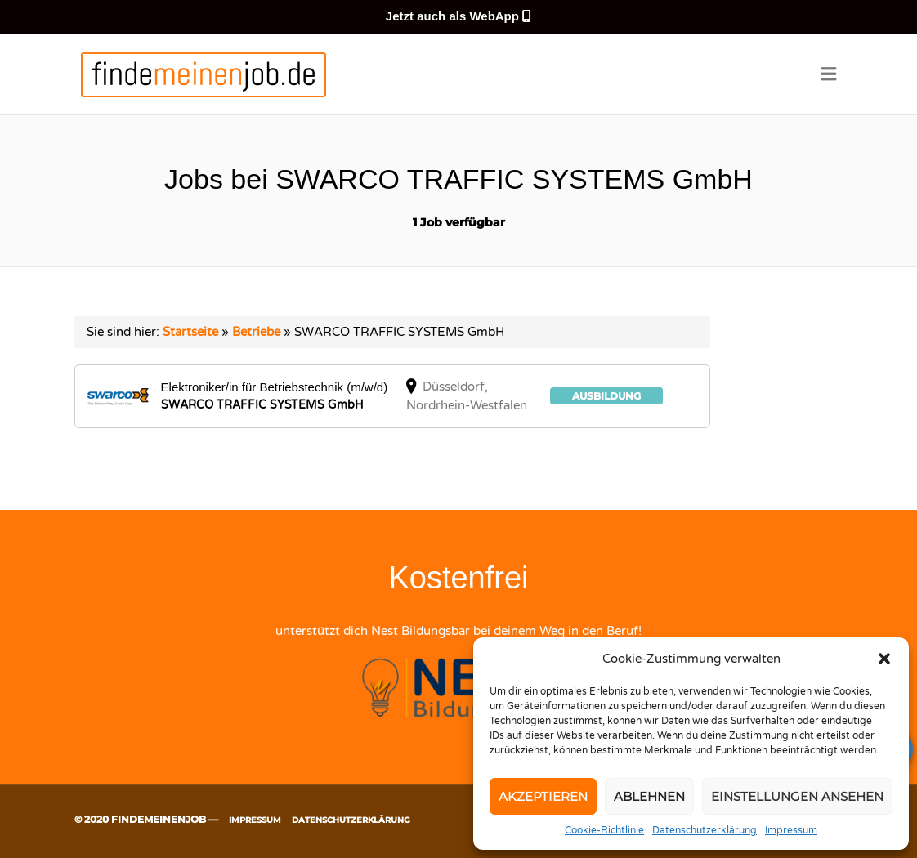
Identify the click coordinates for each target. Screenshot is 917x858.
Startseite (190, 331)
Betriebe (256, 331)
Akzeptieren (543, 796)
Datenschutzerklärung (704, 830)
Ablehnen (649, 796)
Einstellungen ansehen (797, 796)
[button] (884, 658)
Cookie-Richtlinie (604, 830)
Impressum (791, 830)
